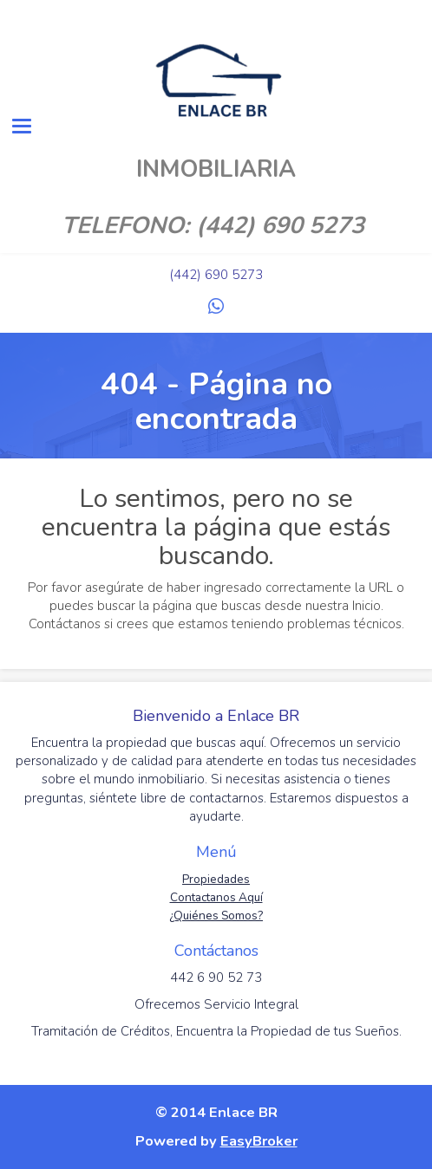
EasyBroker (259, 1141)
